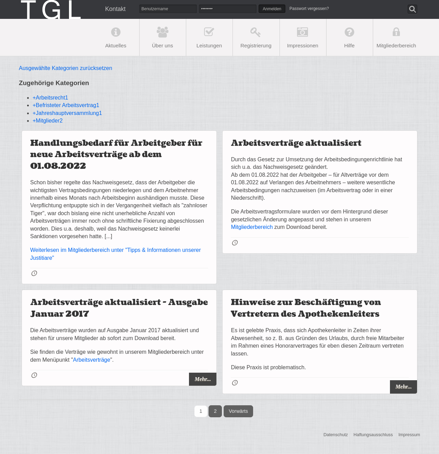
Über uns (162, 45)
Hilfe (349, 45)
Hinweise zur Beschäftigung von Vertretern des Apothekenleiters (306, 308)
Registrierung (255, 45)
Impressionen (302, 45)
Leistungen (209, 45)
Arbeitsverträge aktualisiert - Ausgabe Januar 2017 (119, 308)
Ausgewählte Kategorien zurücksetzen (65, 68)
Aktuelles (116, 45)
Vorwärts (238, 411)
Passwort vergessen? (309, 8)
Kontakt (115, 8)
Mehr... (202, 379)
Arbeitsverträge (91, 360)
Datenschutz (335, 435)
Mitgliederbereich (396, 45)
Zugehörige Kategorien (54, 82)
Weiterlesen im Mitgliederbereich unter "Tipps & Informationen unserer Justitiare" (115, 253)
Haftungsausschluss (373, 435)
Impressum (409, 435)
